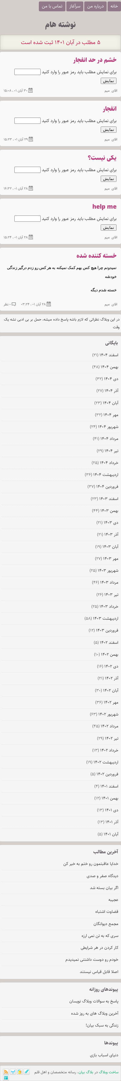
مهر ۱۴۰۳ (106, 558)
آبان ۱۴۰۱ (108, 834)
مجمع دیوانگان (106, 924)
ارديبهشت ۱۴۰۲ (102, 762)
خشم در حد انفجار (95, 60)
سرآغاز (74, 6)
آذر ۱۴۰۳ (107, 534)
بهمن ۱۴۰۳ (105, 510)
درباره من (95, 6)
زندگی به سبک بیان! (102, 1025)
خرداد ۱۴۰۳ (104, 606)
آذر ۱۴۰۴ (107, 391)
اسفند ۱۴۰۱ (106, 786)
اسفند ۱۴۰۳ (104, 499)
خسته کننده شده (96, 256)
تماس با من (52, 6)
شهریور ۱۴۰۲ (104, 714)
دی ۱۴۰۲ (107, 666)
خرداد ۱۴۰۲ (105, 750)
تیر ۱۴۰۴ (107, 451)
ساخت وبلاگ (109, 1072)
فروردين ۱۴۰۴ (103, 486)
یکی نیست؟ (102, 158)
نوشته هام (60, 25)
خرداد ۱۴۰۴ (105, 463)
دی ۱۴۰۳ (107, 522)
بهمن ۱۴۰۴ (105, 367)
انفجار (110, 109)
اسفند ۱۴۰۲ (106, 642)
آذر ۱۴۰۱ (108, 822)
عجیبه (113, 899)
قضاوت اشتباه (106, 911)
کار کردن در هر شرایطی (99, 947)
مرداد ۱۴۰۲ (105, 726)
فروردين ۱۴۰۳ (103, 630)
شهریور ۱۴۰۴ (104, 427)
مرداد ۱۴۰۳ (105, 582)
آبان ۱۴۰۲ (106, 690)
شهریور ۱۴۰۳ (104, 570)
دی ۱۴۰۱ (107, 810)
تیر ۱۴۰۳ (107, 594)
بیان (82, 1072)
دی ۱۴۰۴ (107, 379)
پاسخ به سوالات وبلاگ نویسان (93, 1001)
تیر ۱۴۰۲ (107, 738)
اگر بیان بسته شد (104, 888)
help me (104, 207)
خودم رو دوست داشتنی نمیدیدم (91, 959)
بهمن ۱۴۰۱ (106, 798)
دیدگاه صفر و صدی (102, 876)
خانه (114, 6)
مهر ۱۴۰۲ (106, 702)
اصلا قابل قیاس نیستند (99, 971)
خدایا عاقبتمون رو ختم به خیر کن (90, 863)
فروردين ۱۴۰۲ (104, 774)
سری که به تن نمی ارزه (100, 935)
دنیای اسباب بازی (104, 1055)
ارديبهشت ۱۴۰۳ (101, 618)
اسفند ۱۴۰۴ (105, 355)
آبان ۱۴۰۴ (106, 403)
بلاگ (89, 1072)
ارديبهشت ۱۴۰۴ (101, 474)
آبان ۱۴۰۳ (106, 546)
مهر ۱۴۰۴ (106, 415)
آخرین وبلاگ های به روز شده (94, 1013)
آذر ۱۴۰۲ (108, 678)
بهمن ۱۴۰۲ (106, 654)
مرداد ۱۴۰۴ (105, 438)
